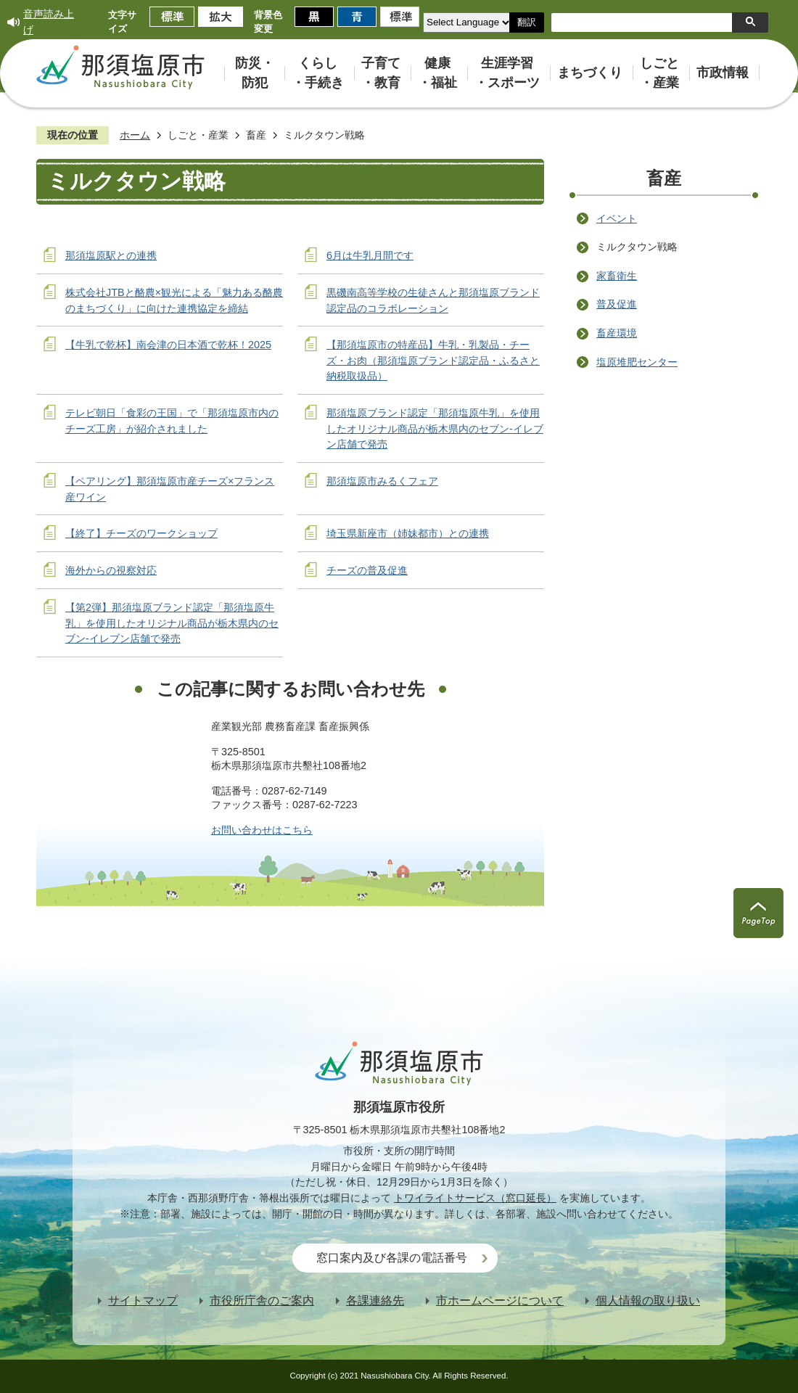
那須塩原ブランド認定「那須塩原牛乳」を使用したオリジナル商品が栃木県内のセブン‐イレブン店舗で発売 (434, 428)
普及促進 (616, 304)
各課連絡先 (375, 1300)
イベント (616, 218)
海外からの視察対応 (111, 570)
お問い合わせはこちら (262, 830)
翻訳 (526, 22)
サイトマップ (143, 1300)
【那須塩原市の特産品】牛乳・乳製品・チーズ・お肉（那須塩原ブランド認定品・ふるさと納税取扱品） (433, 360)
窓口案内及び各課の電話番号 (391, 1258)
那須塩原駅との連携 (111, 255)
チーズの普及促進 (367, 570)
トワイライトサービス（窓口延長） (475, 1198)
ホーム (135, 135)
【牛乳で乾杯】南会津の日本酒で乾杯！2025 (168, 344)
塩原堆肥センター (637, 362)
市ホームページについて (500, 1300)
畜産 (256, 135)
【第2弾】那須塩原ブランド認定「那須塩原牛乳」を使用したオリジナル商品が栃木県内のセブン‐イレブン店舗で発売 (172, 622)
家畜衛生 (616, 276)
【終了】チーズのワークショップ (141, 533)
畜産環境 (616, 333)
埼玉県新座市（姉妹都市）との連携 (407, 533)
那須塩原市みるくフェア (382, 481)
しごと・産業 (198, 135)
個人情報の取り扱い (648, 1300)
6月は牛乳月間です (370, 255)
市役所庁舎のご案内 (262, 1300)
